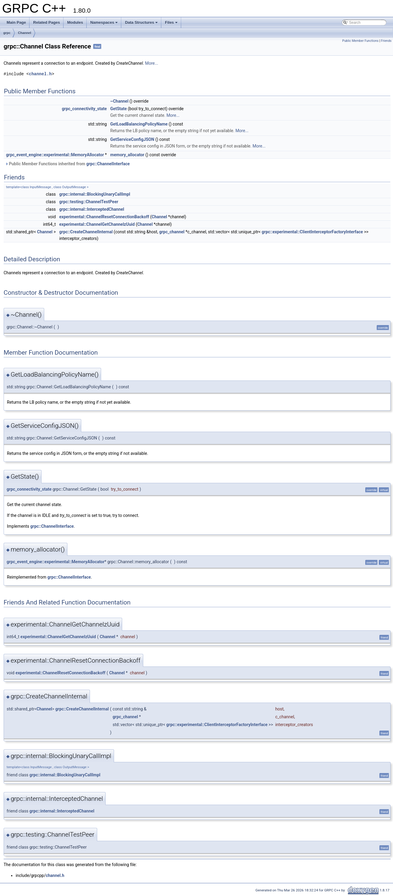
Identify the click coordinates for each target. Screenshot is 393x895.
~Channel (119, 101)
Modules (75, 22)
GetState (118, 108)
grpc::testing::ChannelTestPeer (88, 201)
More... (151, 63)
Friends (386, 41)
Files (171, 22)
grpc (7, 33)
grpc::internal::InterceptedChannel (91, 209)
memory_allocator (127, 154)
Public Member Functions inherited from (67, 163)
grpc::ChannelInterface (108, 163)
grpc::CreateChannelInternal (86, 231)
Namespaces (104, 22)
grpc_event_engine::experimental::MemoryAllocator (55, 154)
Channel (24, 33)
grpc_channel (171, 231)
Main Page (16, 22)
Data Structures (141, 22)
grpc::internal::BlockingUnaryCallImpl (94, 194)
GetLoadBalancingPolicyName (139, 124)
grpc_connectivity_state (84, 108)
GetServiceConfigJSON (132, 139)
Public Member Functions (360, 41)
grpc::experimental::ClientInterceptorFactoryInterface (312, 231)
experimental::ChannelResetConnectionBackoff (104, 216)
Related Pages (46, 22)
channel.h (40, 74)
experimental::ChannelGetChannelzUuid (97, 224)
